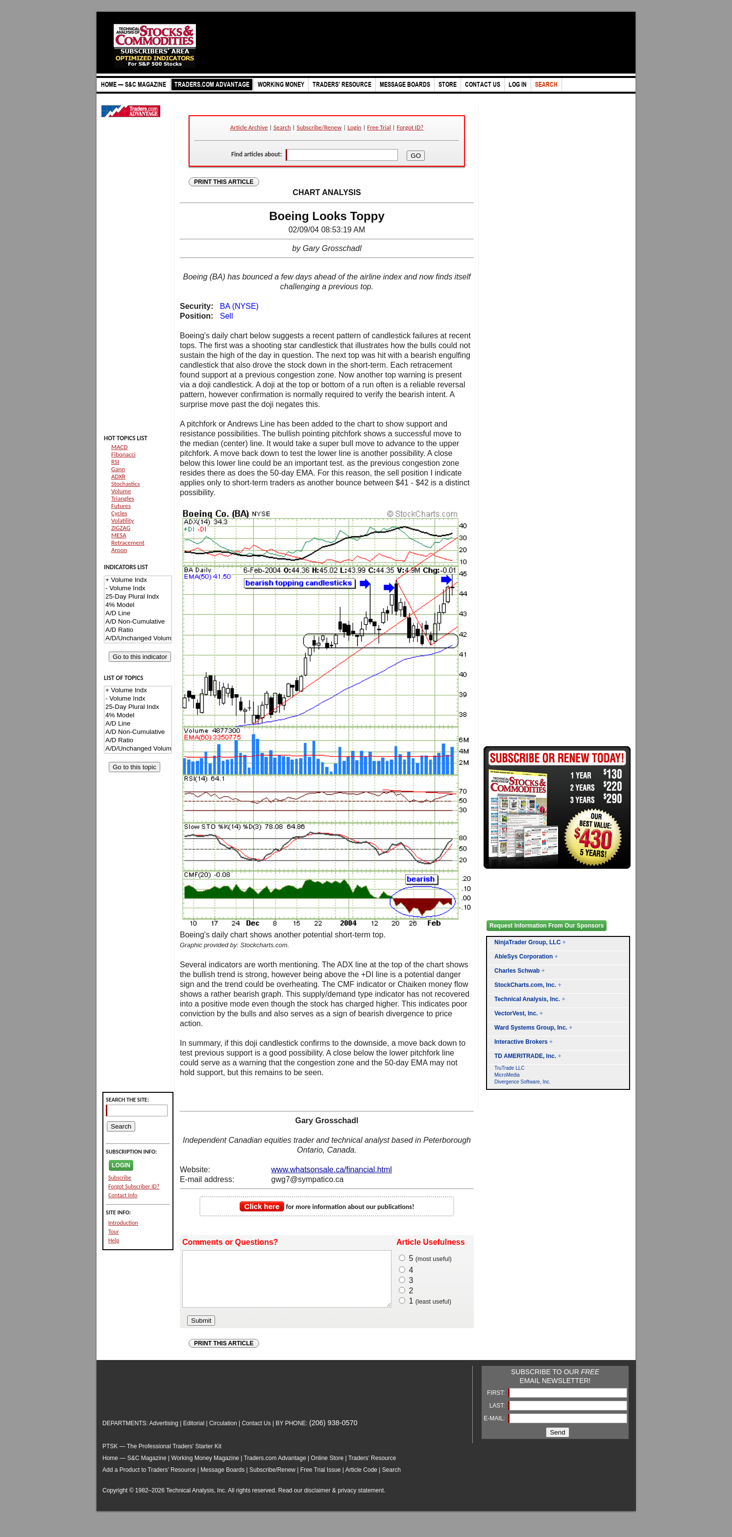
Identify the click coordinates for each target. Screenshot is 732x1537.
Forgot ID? (410, 127)
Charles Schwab (517, 970)
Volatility (122, 520)
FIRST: (497, 1403)
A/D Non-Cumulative (137, 622)
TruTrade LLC (509, 1068)
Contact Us (256, 1433)
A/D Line (137, 613)
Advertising (163, 1433)
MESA (118, 535)
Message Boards (222, 1480)
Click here (262, 1206)
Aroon (119, 550)
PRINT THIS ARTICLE (224, 181)
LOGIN (121, 1165)
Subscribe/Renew (319, 127)
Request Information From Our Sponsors (546, 925)
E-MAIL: (495, 1428)
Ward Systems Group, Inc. (530, 1027)
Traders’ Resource (372, 1468)
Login (354, 127)
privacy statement (361, 1500)
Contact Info (122, 1195)
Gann (118, 469)
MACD (119, 447)
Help (114, 1240)
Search (282, 127)
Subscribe (119, 1177)
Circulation (223, 1433)
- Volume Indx (137, 588)
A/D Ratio (137, 630)
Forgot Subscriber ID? (133, 1186)
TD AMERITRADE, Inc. (525, 1056)
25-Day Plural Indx (137, 597)
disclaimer (317, 1500)
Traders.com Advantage (276, 1468)
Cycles (119, 513)
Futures (121, 505)
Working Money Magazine (205, 1468)
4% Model (137, 605)
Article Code (361, 1480)
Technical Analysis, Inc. (527, 999)
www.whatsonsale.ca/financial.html (331, 1169)
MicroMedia (507, 1075)
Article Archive (249, 127)
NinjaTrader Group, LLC (527, 942)
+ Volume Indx (137, 580)
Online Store (327, 1468)
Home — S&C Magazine (134, 1468)
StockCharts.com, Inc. (525, 985)
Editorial (193, 1433)
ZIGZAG (120, 527)
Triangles (122, 498)
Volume (121, 491)
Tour (113, 1231)
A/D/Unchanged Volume (137, 638)
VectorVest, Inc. (516, 1013)
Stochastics (125, 483)
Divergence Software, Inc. (522, 1081)
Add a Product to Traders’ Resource (148, 1480)
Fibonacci (123, 454)
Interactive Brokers (521, 1041)
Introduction (123, 1222)
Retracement (128, 542)
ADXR (118, 476)
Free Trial (378, 127)
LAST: (498, 1415)
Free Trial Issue (320, 1480)
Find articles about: (256, 154)
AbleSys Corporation (523, 956)
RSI (115, 461)
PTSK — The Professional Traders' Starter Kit (161, 1456)
